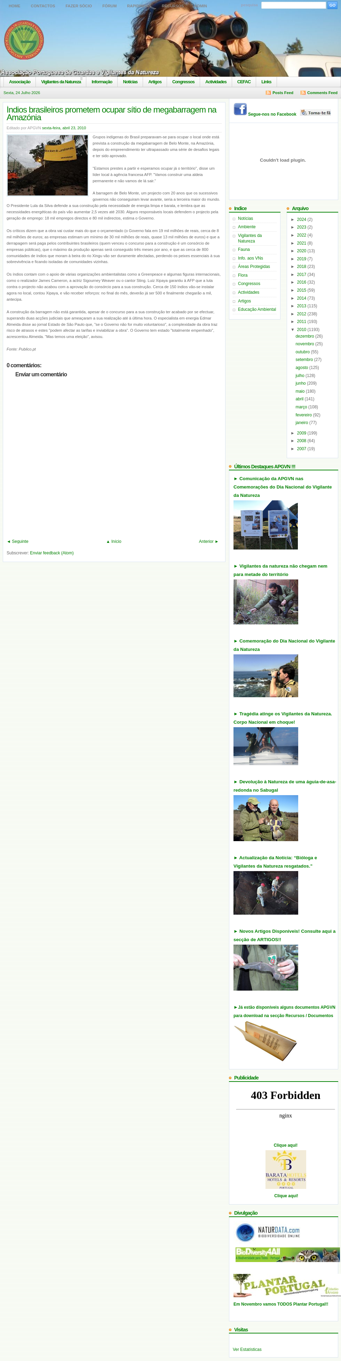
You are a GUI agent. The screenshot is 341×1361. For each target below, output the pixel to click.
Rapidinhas (139, 6)
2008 (302, 440)
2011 (302, 321)
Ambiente (247, 226)
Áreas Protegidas (254, 266)
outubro (303, 351)
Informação (102, 81)
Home (15, 6)
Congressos (183, 81)
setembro (304, 359)
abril (299, 399)
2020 (302, 250)
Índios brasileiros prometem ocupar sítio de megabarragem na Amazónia (111, 113)
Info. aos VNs (250, 258)
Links (266, 81)
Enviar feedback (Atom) (51, 553)
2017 (302, 274)
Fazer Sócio (78, 6)
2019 (302, 258)
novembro (305, 343)
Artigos (154, 81)
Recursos (173, 6)
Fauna (244, 249)
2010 (302, 329)
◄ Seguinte (18, 541)
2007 (302, 448)
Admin (200, 6)
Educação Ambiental (257, 309)
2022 (302, 235)
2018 (302, 266)
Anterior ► (209, 541)
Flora (242, 275)
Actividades (216, 81)
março (301, 407)
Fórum (109, 6)
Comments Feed (322, 93)
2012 (302, 314)
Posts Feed (282, 93)
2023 (302, 227)
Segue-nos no (290, 114)
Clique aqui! (286, 1145)
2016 (302, 282)
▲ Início (113, 541)
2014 (302, 298)
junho (301, 383)
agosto (302, 367)
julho (300, 375)
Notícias (130, 81)
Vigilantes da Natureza (61, 81)
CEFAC (244, 81)
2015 (302, 290)
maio (300, 391)
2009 (302, 433)
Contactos (43, 6)
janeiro (302, 422)
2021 (302, 243)
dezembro (305, 336)
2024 (302, 219)
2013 (302, 305)
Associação (19, 81)
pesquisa (249, 5)
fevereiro (304, 415)
